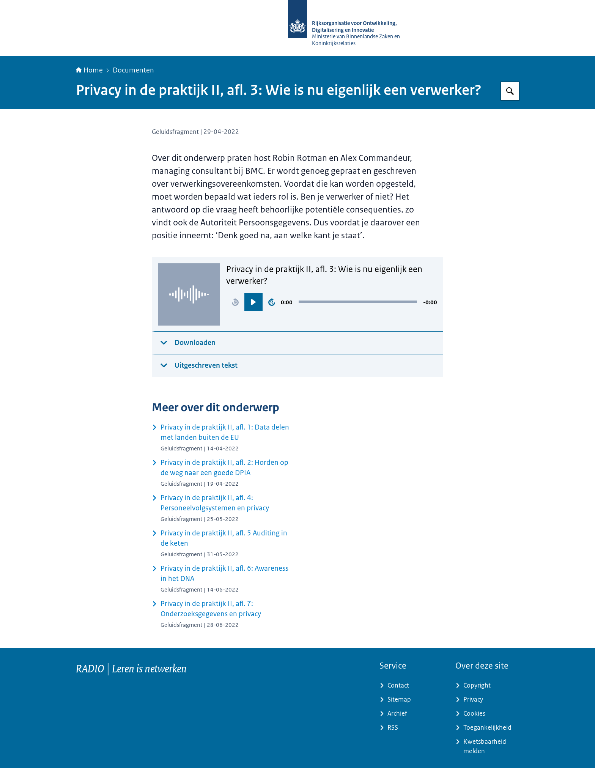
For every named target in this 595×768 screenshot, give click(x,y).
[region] (331, 302)
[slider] (358, 301)
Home (89, 70)
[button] (235, 302)
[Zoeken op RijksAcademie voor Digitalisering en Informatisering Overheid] (510, 91)
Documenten (133, 70)
